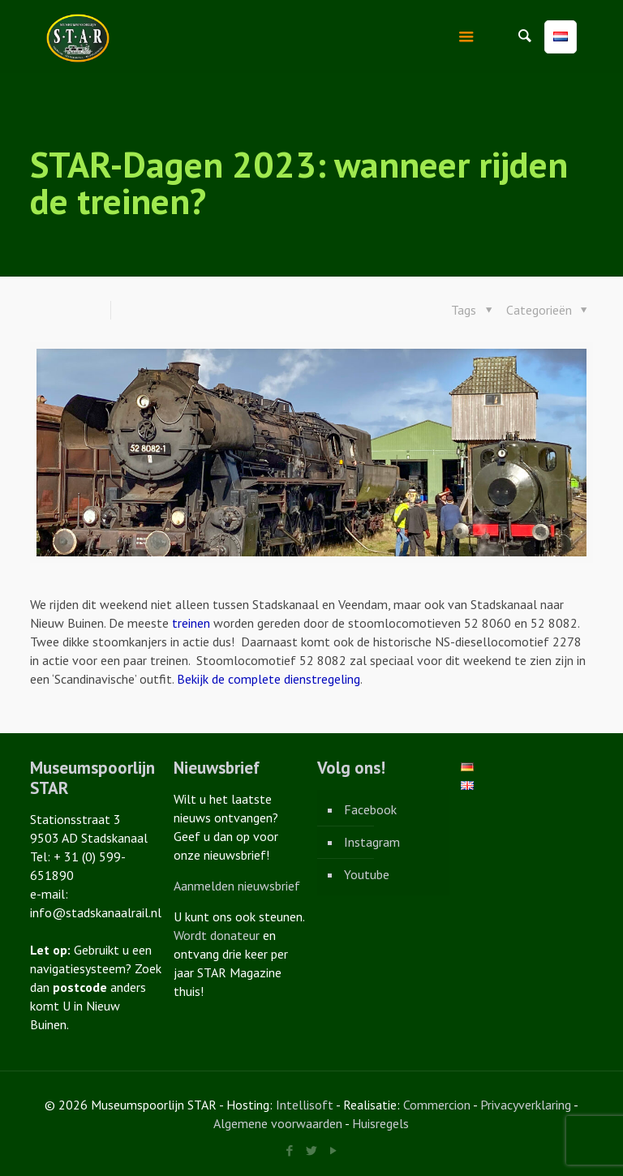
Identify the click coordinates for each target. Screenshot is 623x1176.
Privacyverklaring (525, 1105)
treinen (191, 623)
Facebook (370, 809)
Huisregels (380, 1123)
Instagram (372, 842)
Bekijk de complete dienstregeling (268, 679)
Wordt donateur (217, 935)
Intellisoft (304, 1105)
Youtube (366, 874)
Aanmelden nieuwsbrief (237, 886)
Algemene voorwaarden (277, 1123)
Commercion (436, 1105)
